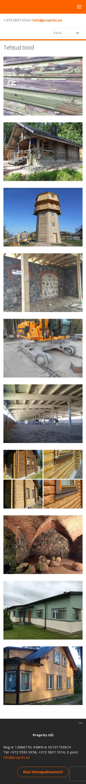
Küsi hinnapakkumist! (43, 771)
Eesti (57, 33)
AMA (80, 723)
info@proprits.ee (47, 20)
